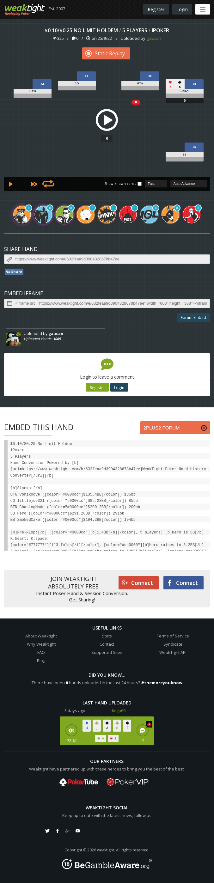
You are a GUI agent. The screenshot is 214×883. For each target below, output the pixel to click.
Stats (107, 636)
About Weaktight (41, 636)
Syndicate (172, 644)
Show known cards (120, 183)
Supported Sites (106, 652)
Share (13, 271)
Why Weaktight (41, 644)
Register (156, 9)
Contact (107, 644)
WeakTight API (172, 652)
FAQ (41, 652)
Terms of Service (173, 636)
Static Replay (105, 53)
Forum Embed (193, 317)
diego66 (117, 710)
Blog (41, 660)
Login (182, 9)
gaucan (154, 38)
